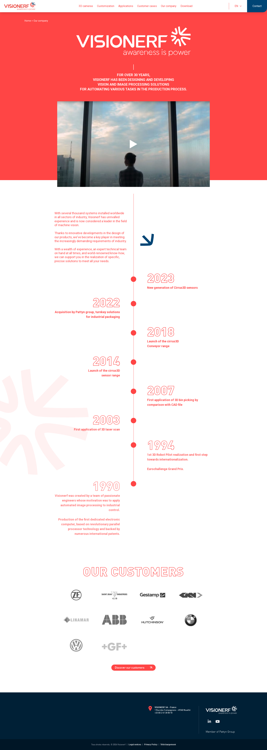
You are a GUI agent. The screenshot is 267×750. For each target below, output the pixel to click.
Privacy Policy (150, 744)
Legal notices (135, 744)
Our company (168, 6)
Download (186, 6)
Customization (105, 6)
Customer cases (147, 6)
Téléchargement (168, 744)
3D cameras (86, 6)
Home (28, 20)
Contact (257, 6)
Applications (125, 6)
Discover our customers (133, 667)
